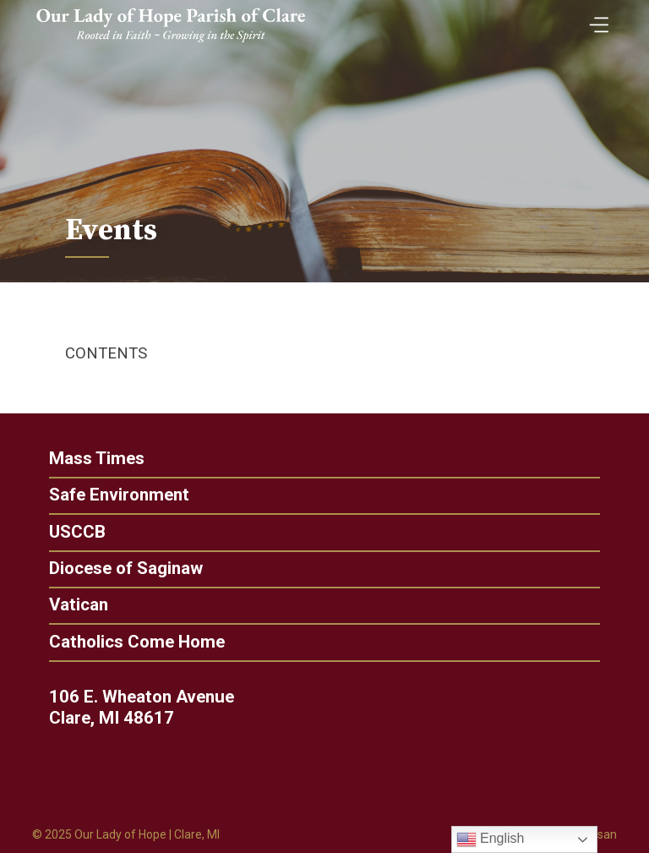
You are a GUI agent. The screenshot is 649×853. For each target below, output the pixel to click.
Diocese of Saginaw (119, 568)
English (490, 839)
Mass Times (97, 458)
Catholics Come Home (130, 642)
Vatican (71, 605)
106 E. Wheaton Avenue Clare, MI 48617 (147, 707)
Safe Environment (119, 495)
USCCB (70, 532)
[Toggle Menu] (594, 19)
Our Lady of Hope (120, 834)
